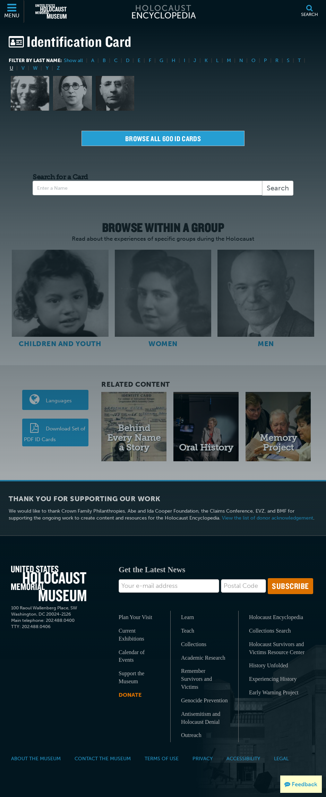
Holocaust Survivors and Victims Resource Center (276, 648)
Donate (130, 695)
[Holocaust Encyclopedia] (163, 11)
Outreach (191, 735)
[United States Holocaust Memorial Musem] (48, 583)
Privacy (202, 758)
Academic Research (203, 658)
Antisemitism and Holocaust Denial (200, 718)
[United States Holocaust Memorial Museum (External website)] (51, 11)
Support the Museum (131, 677)
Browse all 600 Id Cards (163, 138)
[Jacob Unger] (115, 93)
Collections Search (270, 631)
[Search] (309, 11)
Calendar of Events (132, 656)
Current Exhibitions (131, 635)
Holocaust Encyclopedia (276, 617)
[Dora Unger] (30, 93)
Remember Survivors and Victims (196, 679)
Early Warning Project (273, 692)
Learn (187, 617)
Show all (73, 60)
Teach (187, 631)
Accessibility (243, 758)
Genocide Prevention (204, 700)
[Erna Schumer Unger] (72, 93)
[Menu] (12, 11)
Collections (193, 644)
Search (278, 188)
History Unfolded (268, 665)
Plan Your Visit (135, 617)
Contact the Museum (103, 758)
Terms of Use (162, 758)
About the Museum (36, 758)
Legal (281, 758)
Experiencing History (273, 679)
